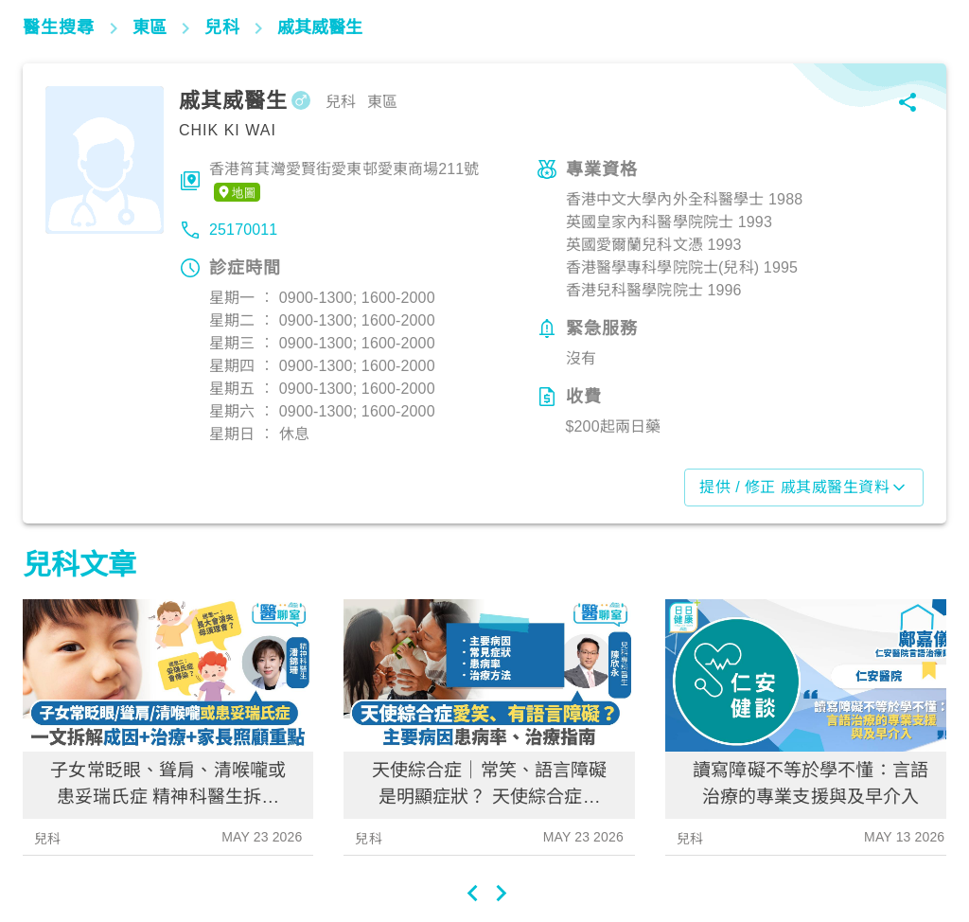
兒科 (47, 838)
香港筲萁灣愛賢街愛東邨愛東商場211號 (344, 182)
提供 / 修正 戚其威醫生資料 (804, 487)
